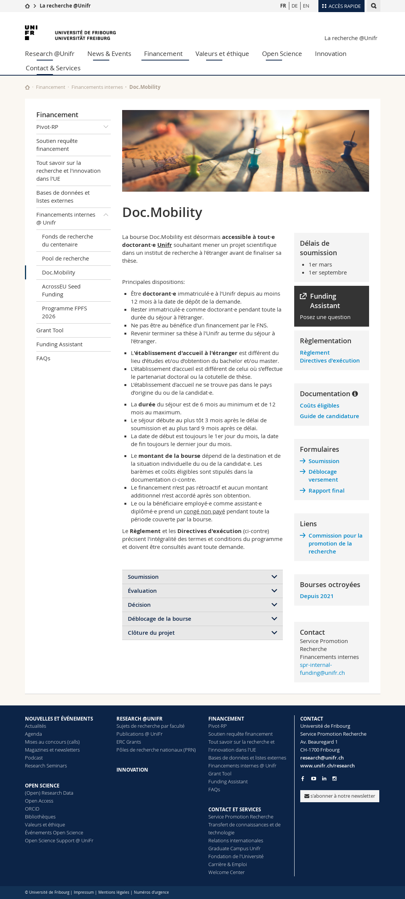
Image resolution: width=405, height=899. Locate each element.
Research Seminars (46, 765)
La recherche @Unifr (65, 5)
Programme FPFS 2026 (64, 312)
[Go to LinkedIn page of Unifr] (324, 778)
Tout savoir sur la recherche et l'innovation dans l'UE (68, 170)
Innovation (330, 53)
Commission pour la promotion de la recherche (336, 543)
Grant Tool (50, 330)
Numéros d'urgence (151, 892)
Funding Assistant (59, 344)
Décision (139, 605)
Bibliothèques (40, 816)
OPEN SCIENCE (42, 785)
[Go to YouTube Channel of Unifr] (313, 778)
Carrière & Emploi (227, 864)
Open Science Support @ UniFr (59, 840)
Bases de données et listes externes (63, 196)
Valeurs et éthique (222, 53)
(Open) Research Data (49, 792)
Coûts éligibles (319, 405)
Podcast (34, 757)
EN (306, 5)
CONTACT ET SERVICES (234, 809)
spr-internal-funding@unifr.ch (322, 668)
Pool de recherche (65, 258)
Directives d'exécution (330, 360)
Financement (163, 53)
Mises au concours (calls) (52, 741)
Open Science (282, 53)
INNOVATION (132, 769)
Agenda (33, 733)
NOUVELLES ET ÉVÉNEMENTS (59, 718)
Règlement (315, 352)
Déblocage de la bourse (159, 619)
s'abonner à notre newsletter (339, 795)
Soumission (143, 577)
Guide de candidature (329, 416)
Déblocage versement (323, 476)
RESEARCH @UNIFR (139, 718)
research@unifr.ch (322, 757)
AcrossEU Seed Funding (61, 290)
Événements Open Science (54, 832)
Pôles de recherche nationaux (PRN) (156, 749)
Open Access (39, 800)
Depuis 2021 (317, 596)
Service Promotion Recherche (240, 816)
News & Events (109, 53)
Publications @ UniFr (139, 733)
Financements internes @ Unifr (73, 217)
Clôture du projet (151, 633)
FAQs (43, 358)
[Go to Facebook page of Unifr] (302, 778)
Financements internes (97, 87)
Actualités (35, 725)
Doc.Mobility (58, 272)
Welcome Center (226, 872)
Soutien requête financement (57, 144)
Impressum (84, 892)
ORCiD (32, 808)
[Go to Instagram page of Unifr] (334, 778)
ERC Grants (128, 741)
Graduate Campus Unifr (234, 848)
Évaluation (142, 591)
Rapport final (326, 490)
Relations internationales (235, 840)
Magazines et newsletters (52, 749)
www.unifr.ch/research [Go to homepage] (327, 765)
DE (295, 5)
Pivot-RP (73, 127)
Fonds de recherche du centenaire (67, 240)
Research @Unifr (49, 53)
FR (283, 5)
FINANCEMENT (226, 718)
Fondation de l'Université (236, 856)
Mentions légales (113, 892)
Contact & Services (53, 68)
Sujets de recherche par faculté (150, 725)
